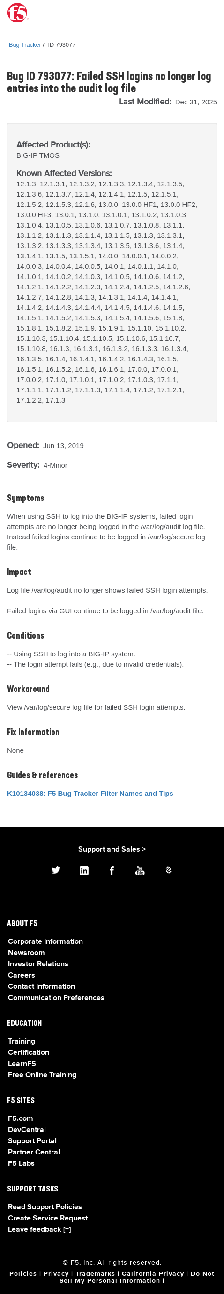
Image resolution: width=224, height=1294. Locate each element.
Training (21, 1041)
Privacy (56, 1274)
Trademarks (95, 1274)
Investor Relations (38, 964)
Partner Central (34, 1152)
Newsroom (26, 953)
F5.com (20, 1119)
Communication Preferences (56, 998)
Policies (23, 1274)
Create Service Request (48, 1218)
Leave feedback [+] (39, 1230)
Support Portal (32, 1141)
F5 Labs (21, 1164)
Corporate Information (45, 942)
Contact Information (41, 987)
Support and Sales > (112, 849)
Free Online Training (42, 1075)
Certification (28, 1053)
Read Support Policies (45, 1207)
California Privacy (153, 1274)
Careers (21, 975)
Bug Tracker (25, 44)
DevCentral (27, 1130)
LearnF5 (22, 1064)
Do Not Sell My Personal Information (137, 1277)
